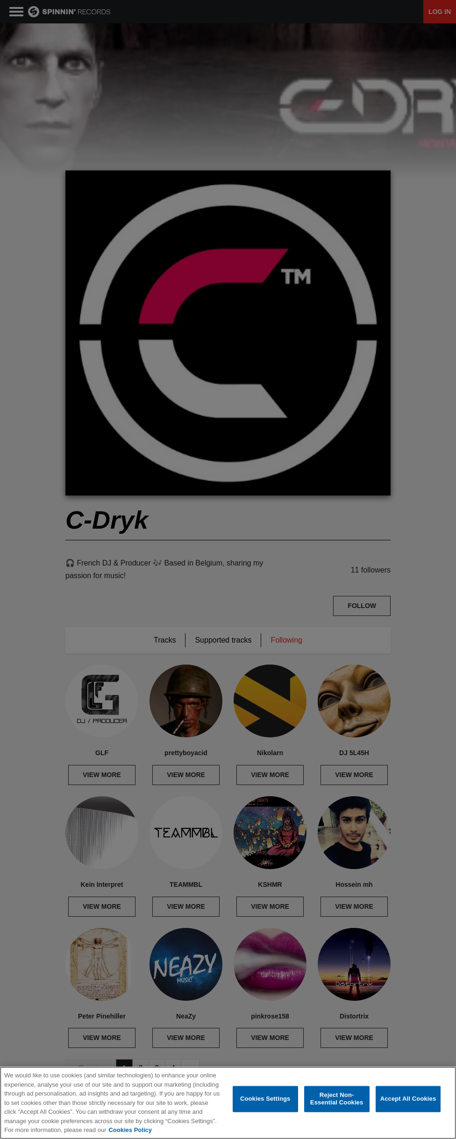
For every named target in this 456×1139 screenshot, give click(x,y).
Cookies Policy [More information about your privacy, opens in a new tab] (129, 1135)
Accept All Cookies (408, 1104)
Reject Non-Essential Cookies (336, 1104)
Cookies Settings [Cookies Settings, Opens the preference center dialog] (265, 1104)
